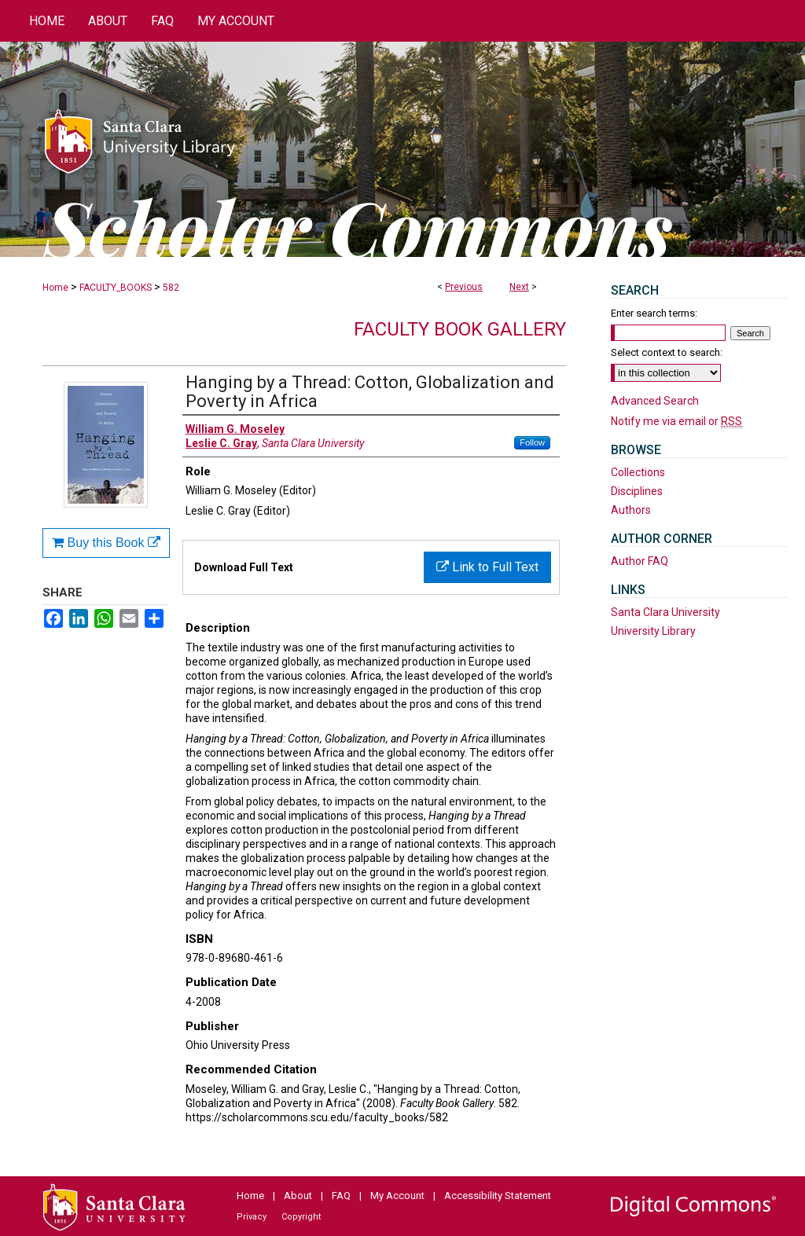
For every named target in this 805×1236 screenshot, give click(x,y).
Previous (464, 286)
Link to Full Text (487, 566)
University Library (653, 631)
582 (171, 287)
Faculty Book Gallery (460, 329)
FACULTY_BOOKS (115, 287)
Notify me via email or (676, 421)
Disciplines (637, 491)
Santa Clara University (665, 612)
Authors (631, 510)
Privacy (251, 1217)
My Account (397, 1195)
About (298, 1195)
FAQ (341, 1195)
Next (519, 286)
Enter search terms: (654, 313)
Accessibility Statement (497, 1195)
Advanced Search (655, 400)
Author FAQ (639, 561)
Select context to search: (666, 352)
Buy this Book (106, 542)
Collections (638, 472)
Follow (532, 442)
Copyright (301, 1217)
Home (55, 287)
